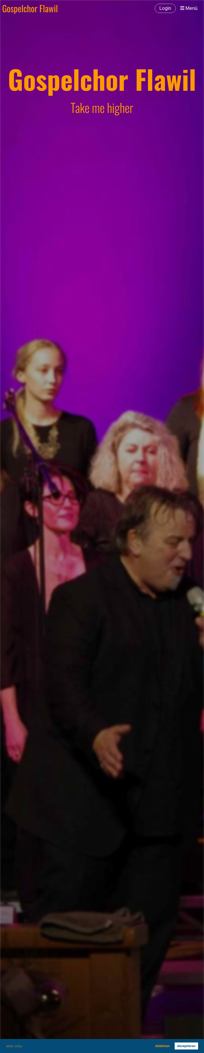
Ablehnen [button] (162, 1046)
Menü (188, 8)
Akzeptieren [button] (186, 1046)
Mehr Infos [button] (14, 1046)
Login (165, 8)
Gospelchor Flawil (30, 8)
